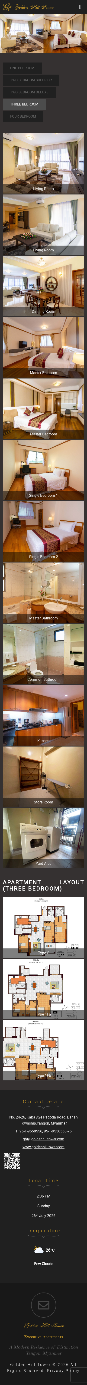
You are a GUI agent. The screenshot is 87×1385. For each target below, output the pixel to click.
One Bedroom (22, 68)
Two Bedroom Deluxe (29, 92)
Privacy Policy (63, 1371)
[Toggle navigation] (80, 7)
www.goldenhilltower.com (43, 1147)
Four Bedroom (23, 116)
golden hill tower (44, 1325)
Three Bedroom (24, 104)
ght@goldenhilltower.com (43, 1139)
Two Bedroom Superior (31, 80)
